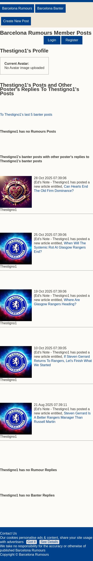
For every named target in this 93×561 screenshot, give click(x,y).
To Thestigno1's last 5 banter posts (26, 114)
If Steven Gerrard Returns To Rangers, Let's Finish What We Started (63, 361)
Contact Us (8, 533)
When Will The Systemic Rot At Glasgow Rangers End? (60, 247)
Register (71, 40)
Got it (32, 542)
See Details (49, 542)
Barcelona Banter (50, 8)
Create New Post (16, 21)
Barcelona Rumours (17, 8)
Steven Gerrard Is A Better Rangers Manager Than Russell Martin (62, 417)
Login (52, 40)
